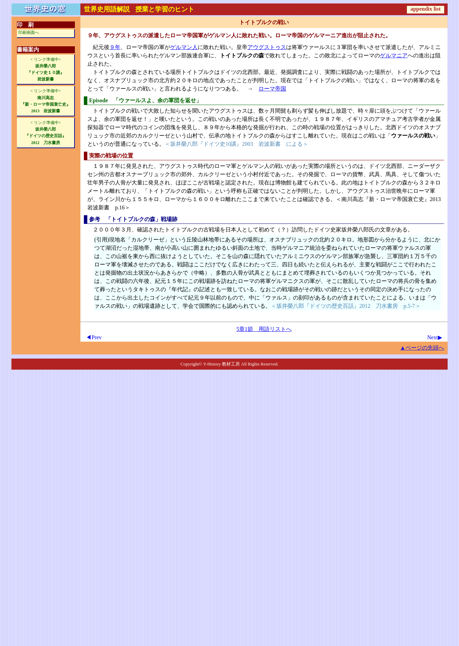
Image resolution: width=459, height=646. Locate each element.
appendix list (425, 9)
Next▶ (434, 337)
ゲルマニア (394, 55)
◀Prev (93, 337)
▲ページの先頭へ (422, 348)
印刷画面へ (28, 32)
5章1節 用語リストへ (264, 329)
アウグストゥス (266, 47)
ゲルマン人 (184, 47)
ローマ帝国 (272, 89)
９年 (114, 47)
